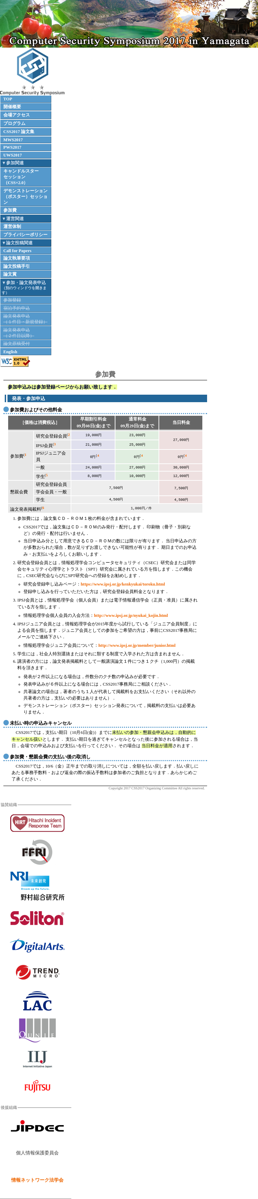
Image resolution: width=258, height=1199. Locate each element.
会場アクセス (16, 115)
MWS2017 (13, 139)
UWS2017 (12, 155)
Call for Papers (17, 250)
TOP (7, 99)
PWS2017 (12, 147)
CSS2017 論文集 (18, 131)
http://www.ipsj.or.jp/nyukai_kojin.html (131, 615)
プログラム (14, 123)
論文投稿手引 (16, 266)
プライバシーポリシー (25, 234)
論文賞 (10, 274)
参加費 (10, 210)
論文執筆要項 (16, 258)
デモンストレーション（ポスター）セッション (25, 196)
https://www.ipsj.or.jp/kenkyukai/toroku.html (123, 584)
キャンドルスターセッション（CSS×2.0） (21, 177)
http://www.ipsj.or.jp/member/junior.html (137, 645)
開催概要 (12, 106)
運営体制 (12, 226)
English (10, 351)
